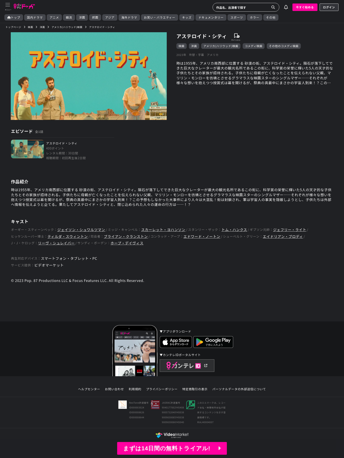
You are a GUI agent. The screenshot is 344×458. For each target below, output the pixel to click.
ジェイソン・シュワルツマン (81, 229)
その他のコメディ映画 (284, 46)
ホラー (254, 17)
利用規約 (135, 389)
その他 (271, 17)
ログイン (329, 7)
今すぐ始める (305, 7)
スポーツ (236, 17)
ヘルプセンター (89, 389)
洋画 (82, 17)
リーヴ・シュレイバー (56, 243)
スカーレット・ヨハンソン (163, 229)
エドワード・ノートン (201, 236)
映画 (182, 46)
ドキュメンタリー (211, 17)
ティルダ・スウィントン (68, 236)
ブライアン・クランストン (126, 236)
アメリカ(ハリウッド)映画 (220, 46)
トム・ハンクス (234, 229)
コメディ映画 (254, 46)
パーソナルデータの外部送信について (239, 389)
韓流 (69, 17)
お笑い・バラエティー (159, 17)
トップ (13, 17)
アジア (110, 17)
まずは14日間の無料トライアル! (172, 448)
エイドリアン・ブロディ (283, 236)
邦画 (95, 17)
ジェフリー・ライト (289, 229)
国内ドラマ (35, 17)
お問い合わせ (114, 389)
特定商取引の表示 (195, 389)
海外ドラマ (129, 17)
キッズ (187, 17)
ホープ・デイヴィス (127, 243)
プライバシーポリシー (162, 389)
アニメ (54, 17)
